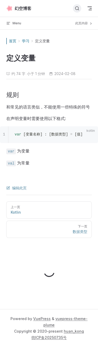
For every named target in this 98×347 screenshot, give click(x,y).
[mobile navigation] (89, 8)
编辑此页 (16, 188)
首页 (12, 41)
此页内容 (84, 23)
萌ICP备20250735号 (49, 337)
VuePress (42, 318)
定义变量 (42, 41)
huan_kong (74, 331)
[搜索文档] (77, 8)
